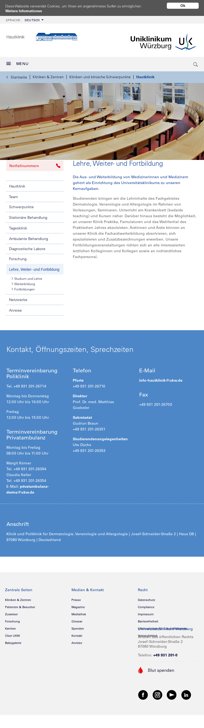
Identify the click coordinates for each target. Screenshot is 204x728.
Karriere (10, 644)
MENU (17, 62)
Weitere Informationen (25, 10)
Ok (182, 5)
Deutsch (23, 18)
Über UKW (12, 651)
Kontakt (76, 651)
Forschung (18, 274)
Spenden (77, 644)
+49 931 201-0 (165, 670)
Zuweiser (11, 630)
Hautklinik (145, 75)
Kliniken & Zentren (48, 75)
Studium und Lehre (27, 294)
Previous (8, 117)
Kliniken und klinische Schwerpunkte (100, 75)
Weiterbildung (23, 299)
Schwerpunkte (21, 222)
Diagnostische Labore (27, 264)
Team (13, 212)
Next (196, 117)
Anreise (15, 326)
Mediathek (78, 630)
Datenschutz (146, 615)
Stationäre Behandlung (28, 233)
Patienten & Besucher (20, 623)
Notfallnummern (35, 181)
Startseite (16, 75)
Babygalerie (13, 658)
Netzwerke (18, 315)
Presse (76, 615)
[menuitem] (24, 18)
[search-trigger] (196, 62)
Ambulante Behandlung (28, 254)
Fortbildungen (23, 304)
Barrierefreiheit (148, 637)
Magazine (78, 623)
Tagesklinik (18, 243)
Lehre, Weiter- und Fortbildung (34, 285)
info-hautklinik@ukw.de (160, 396)
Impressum (146, 630)
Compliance (146, 623)
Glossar (76, 637)
